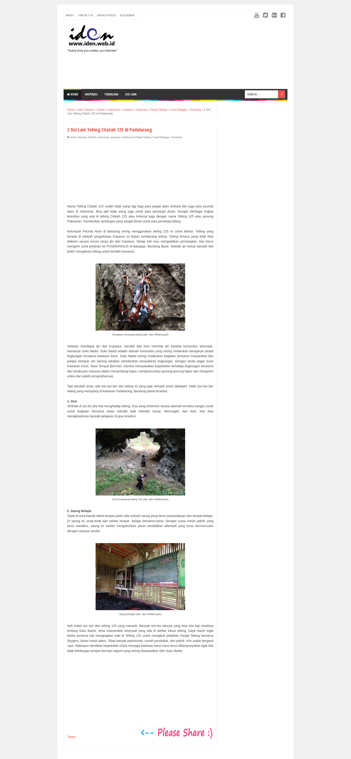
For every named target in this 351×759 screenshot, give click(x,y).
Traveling (111, 94)
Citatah (92, 137)
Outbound (128, 137)
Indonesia (103, 137)
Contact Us (85, 15)
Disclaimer (127, 15)
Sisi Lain (131, 94)
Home (72, 94)
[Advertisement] (205, 54)
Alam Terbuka (79, 137)
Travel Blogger (160, 137)
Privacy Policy (106, 15)
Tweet (71, 737)
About (70, 15)
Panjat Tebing (143, 137)
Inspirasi (91, 94)
